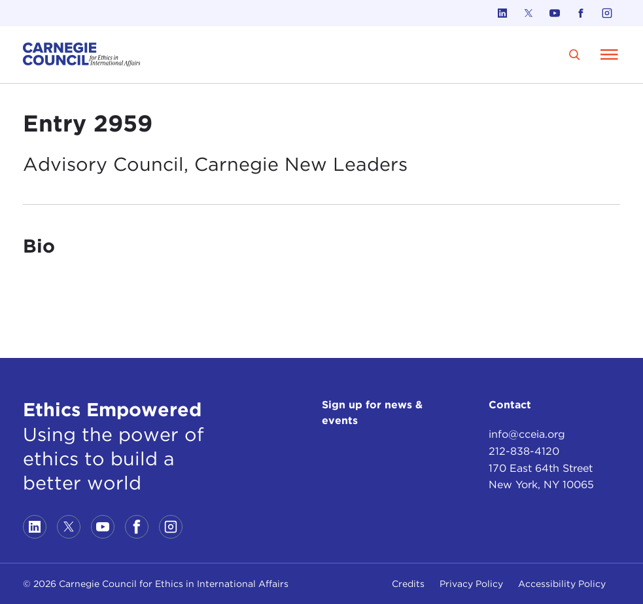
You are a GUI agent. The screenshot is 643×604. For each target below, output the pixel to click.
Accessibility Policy (562, 583)
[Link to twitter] (528, 13)
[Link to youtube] (555, 13)
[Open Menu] (609, 54)
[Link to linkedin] (502, 13)
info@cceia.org (527, 434)
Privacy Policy (471, 583)
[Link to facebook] (581, 13)
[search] (574, 54)
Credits (408, 583)
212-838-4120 (524, 451)
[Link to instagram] (607, 13)
